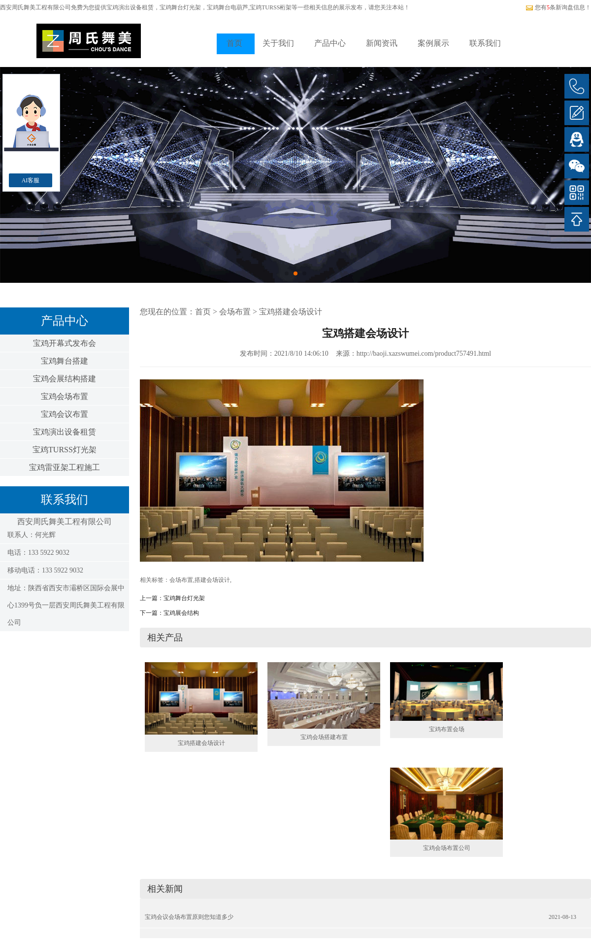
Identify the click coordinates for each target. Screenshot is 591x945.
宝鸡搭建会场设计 (290, 311)
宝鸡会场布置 (64, 396)
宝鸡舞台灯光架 (184, 598)
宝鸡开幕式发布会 (64, 343)
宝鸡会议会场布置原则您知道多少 (189, 916)
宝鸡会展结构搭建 (64, 378)
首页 (234, 43)
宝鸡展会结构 (181, 612)
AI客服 (31, 180)
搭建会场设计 (212, 579)
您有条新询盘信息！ (558, 7)
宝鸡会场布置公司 (446, 847)
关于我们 (278, 43)
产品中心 (330, 43)
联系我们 (485, 43)
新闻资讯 (381, 43)
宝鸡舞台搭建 (64, 361)
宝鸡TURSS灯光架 (65, 449)
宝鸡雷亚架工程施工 (64, 467)
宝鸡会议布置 (64, 414)
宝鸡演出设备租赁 (130, 7)
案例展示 (433, 43)
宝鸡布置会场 (446, 729)
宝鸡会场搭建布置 (324, 737)
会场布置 (235, 311)
